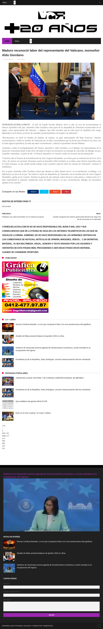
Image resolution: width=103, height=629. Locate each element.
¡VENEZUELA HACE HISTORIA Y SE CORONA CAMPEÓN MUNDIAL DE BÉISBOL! (50, 378)
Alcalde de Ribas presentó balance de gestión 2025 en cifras (40, 336)
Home (7, 41)
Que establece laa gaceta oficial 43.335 (31, 401)
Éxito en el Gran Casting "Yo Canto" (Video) (33, 413)
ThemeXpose (48, 626)
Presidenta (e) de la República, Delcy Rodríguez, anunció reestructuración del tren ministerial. (53, 359)
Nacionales (21, 59)
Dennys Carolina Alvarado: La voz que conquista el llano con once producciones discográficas (53, 324)
